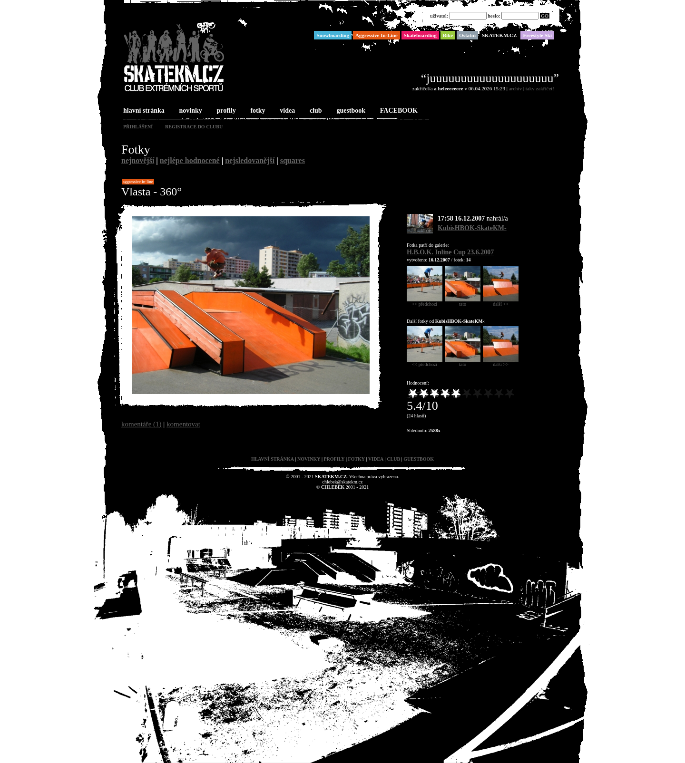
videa (286, 111)
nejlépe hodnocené (190, 160)
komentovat (183, 424)
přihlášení (138, 126)
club (315, 111)
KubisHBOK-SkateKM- (472, 228)
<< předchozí (424, 302)
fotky (256, 111)
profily (225, 111)
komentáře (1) (141, 424)
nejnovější (137, 160)
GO (544, 16)
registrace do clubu (194, 126)
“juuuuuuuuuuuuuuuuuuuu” (490, 78)
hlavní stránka (143, 111)
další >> (501, 302)
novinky (189, 111)
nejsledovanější (249, 160)
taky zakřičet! (540, 88)
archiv (515, 88)
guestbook (349, 111)
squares (292, 160)
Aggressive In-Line (138, 181)
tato (462, 302)
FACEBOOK (398, 111)
